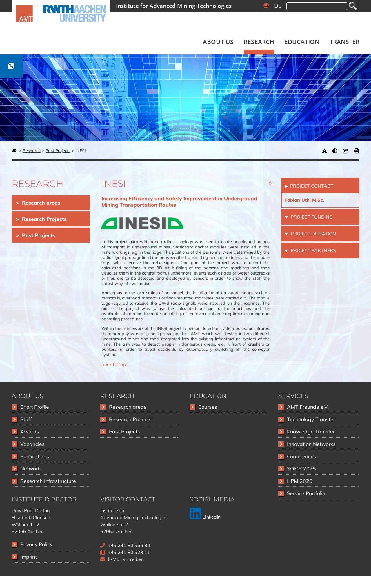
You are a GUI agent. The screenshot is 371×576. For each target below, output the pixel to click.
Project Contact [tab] (311, 186)
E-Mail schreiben (126, 559)
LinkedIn (205, 517)
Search (352, 5)
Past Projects (58, 150)
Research (32, 150)
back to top (113, 364)
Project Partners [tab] (313, 250)
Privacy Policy (36, 544)
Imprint (28, 556)
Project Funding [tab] (311, 217)
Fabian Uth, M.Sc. (304, 200)
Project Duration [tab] (313, 234)
